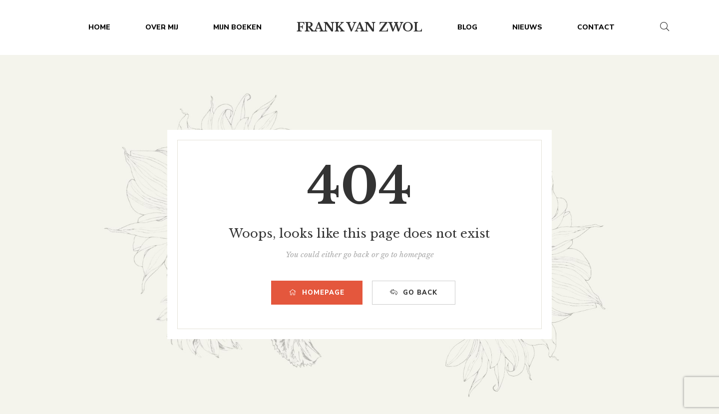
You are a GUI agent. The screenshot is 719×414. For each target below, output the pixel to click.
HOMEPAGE (317, 292)
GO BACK (413, 292)
